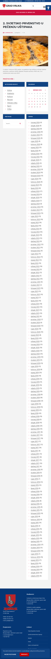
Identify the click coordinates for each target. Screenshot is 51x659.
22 (34, 104)
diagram (18, 32)
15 (34, 101)
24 (40, 104)
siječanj (35, 129)
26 (45, 104)
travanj (35, 123)
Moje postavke (10, 654)
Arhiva (9, 90)
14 (31, 101)
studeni (35, 135)
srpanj (37, 90)
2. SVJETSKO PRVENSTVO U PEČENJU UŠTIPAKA (23, 25)
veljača (35, 163)
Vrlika (9, 109)
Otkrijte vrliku (12, 103)
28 (32, 107)
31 (40, 107)
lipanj (34, 151)
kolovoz (35, 144)
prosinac (35, 132)
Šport (9, 106)
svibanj (35, 154)
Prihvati (24, 654)
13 (29, 101)
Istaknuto (10, 93)
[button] (48, 8)
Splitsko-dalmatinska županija (35, 635)
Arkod (29, 642)
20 (29, 104)
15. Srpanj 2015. (8, 32)
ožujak (35, 126)
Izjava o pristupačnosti (33, 645)
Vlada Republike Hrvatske (34, 631)
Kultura (10, 97)
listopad (35, 138)
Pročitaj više (8, 79)
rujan (34, 141)
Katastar (30, 638)
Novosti (10, 100)
